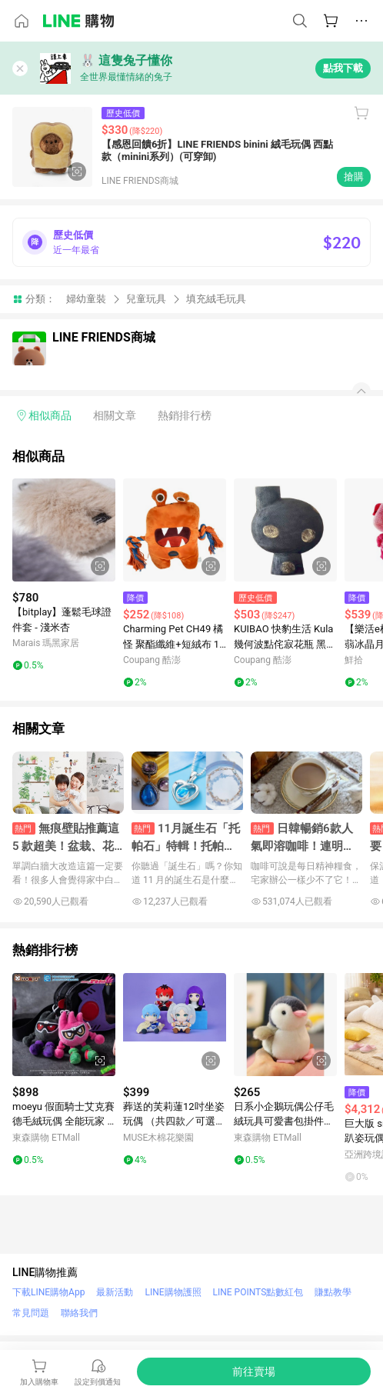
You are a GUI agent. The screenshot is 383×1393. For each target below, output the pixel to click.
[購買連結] (254, 1371)
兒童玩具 (146, 299)
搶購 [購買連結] (354, 176)
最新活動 (114, 1292)
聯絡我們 (79, 1313)
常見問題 (30, 1313)
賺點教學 (333, 1292)
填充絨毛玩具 (216, 299)
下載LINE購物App (48, 1292)
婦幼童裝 (86, 299)
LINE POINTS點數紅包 (258, 1292)
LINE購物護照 (173, 1292)
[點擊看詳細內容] (63, 530)
